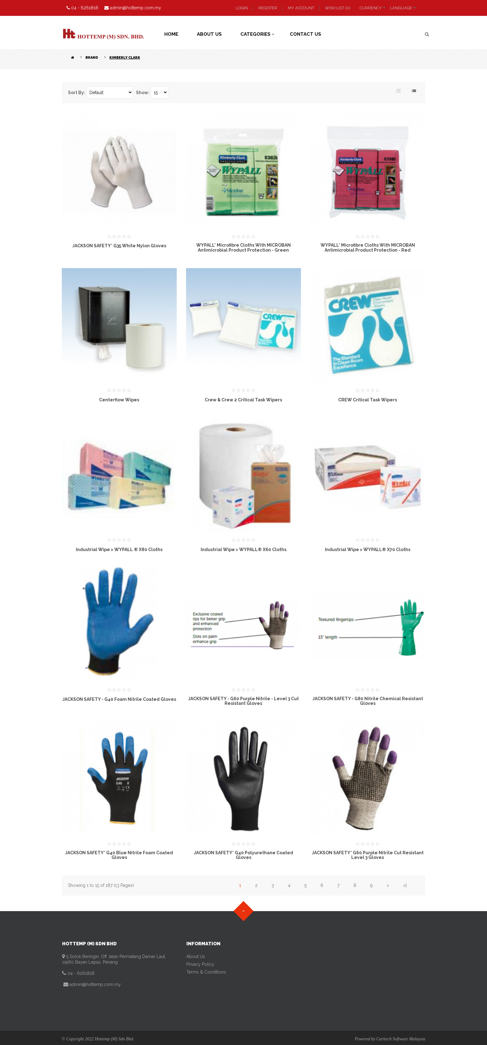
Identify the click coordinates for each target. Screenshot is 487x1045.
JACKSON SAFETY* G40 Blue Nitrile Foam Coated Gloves (119, 855)
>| (405, 885)
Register (267, 8)
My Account (301, 8)
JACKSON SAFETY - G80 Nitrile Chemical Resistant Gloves (367, 701)
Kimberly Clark (124, 58)
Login (242, 8)
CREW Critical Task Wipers (367, 399)
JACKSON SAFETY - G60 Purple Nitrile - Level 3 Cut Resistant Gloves (243, 701)
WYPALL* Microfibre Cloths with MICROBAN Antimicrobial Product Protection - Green (243, 247)
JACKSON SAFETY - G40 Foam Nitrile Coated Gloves (119, 699)
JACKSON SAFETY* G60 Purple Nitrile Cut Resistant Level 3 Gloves (368, 855)
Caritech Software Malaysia (400, 1039)
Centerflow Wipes (119, 399)
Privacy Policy (200, 964)
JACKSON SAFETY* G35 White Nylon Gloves (119, 245)
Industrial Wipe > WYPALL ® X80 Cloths (119, 549)
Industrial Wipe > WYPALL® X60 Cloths (243, 549)
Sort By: (76, 92)
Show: (142, 92)
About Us (195, 956)
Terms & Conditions (206, 972)
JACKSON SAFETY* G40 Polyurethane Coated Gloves (243, 855)
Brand (91, 58)
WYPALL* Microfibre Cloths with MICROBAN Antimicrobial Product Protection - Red (368, 247)
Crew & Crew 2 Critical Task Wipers (243, 399)
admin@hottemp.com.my (94, 984)
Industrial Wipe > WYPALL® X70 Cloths (367, 549)
